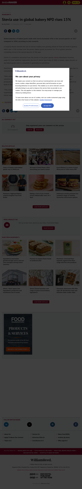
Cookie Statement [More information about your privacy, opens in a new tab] (46, 100)
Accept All (47, 105)
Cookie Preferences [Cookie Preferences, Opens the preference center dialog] (31, 105)
